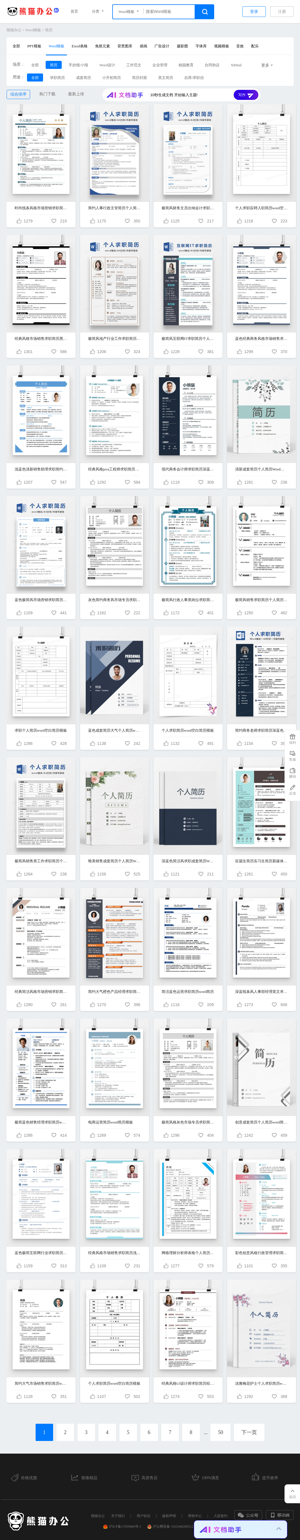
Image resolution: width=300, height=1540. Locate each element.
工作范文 (133, 65)
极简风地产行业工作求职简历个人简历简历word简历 (114, 338)
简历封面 (139, 77)
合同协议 (212, 65)
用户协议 (143, 1516)
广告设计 (161, 46)
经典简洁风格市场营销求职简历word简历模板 (41, 991)
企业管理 (159, 65)
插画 (143, 46)
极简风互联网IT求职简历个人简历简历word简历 (188, 338)
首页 (74, 11)
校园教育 (186, 65)
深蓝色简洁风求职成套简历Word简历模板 (188, 861)
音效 (240, 46)
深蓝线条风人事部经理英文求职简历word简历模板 (261, 991)
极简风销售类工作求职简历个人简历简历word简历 (41, 861)
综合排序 (18, 94)
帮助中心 (195, 1516)
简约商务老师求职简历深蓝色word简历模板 (261, 730)
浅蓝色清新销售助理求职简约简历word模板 (41, 469)
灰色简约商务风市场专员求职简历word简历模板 (114, 600)
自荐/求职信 (194, 77)
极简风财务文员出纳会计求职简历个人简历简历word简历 (188, 208)
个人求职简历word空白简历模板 (188, 730)
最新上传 (76, 94)
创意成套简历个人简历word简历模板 (261, 1122)
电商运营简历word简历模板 (110, 1122)
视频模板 (221, 46)
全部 (16, 46)
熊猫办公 (14, 30)
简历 (49, 30)
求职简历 (57, 77)
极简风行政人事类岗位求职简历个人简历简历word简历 (188, 600)
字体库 (201, 46)
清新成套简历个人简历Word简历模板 (261, 469)
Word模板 (33, 30)
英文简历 (165, 77)
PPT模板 (34, 46)
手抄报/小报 (78, 65)
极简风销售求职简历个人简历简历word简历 (261, 600)
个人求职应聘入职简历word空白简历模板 (261, 208)
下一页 (249, 1432)
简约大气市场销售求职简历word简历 (41, 1383)
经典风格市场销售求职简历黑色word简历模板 (41, 338)
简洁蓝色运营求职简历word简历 (188, 991)
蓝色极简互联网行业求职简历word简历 (41, 1253)
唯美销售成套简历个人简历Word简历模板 (114, 861)
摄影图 (182, 46)
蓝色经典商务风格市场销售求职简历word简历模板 (261, 338)
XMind (236, 65)
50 (220, 1432)
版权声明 (169, 1516)
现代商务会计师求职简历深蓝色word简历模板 (188, 469)
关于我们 (118, 1516)
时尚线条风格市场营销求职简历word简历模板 (41, 208)
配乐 (255, 46)
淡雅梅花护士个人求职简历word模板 (261, 1383)
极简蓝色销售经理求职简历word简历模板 (41, 1122)
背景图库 (124, 46)
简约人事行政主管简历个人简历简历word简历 (114, 208)
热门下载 (47, 94)
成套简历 (83, 77)
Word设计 (107, 65)
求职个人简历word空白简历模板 (41, 730)
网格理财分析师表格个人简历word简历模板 (188, 1253)
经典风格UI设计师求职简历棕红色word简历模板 (188, 1383)
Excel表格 (80, 46)
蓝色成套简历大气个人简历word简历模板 (114, 730)
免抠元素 (102, 46)
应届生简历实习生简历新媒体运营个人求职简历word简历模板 (261, 861)
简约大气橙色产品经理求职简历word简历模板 (114, 991)
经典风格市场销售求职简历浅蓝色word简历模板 (114, 1253)
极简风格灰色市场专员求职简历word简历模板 (188, 1122)
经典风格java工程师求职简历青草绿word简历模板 (114, 469)
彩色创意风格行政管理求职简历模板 (261, 1253)
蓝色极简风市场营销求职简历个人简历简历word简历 (41, 600)
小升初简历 (111, 77)
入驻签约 (220, 1516)
